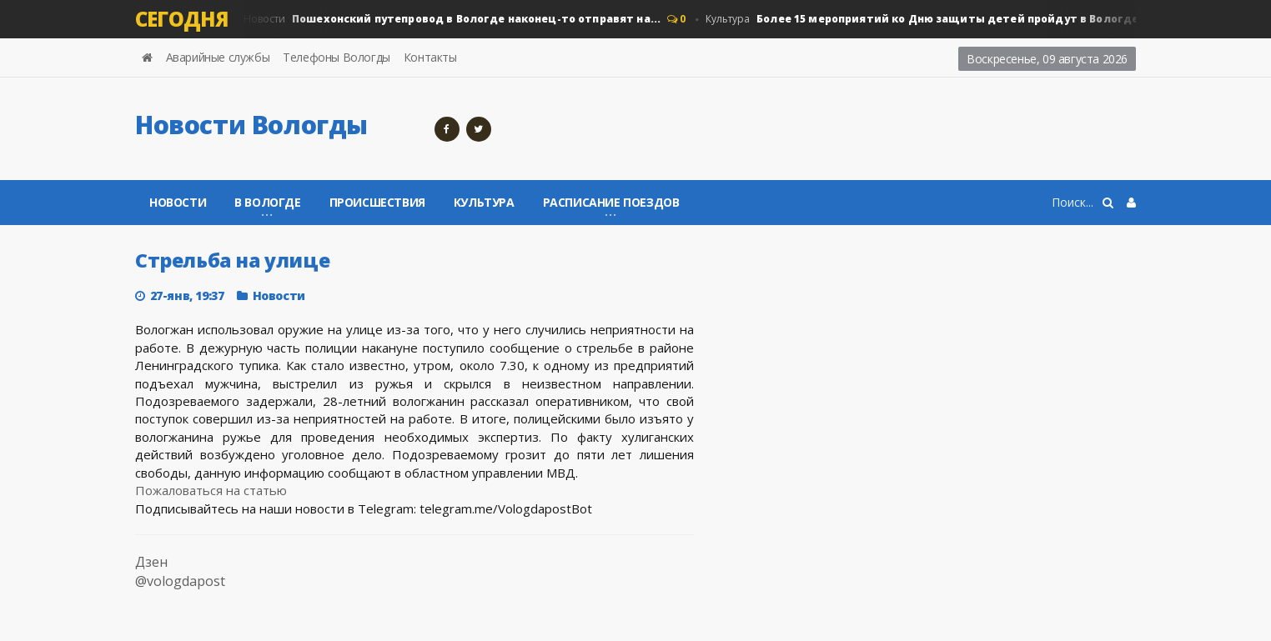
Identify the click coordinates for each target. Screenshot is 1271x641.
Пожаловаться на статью (211, 490)
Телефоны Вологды (336, 57)
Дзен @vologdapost (180, 571)
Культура (933, 19)
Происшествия (377, 202)
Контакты (430, 57)
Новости (449, 19)
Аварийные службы (218, 57)
